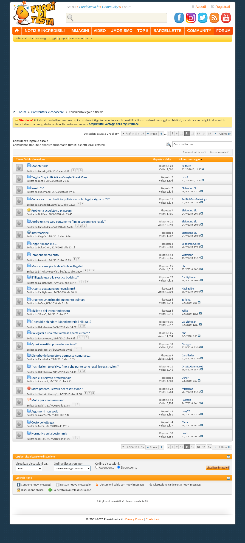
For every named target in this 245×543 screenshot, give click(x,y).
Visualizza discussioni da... (32, 464)
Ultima (225, 133)
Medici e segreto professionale (51, 378)
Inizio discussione (35, 159)
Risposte (157, 159)
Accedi (198, 7)
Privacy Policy (134, 519)
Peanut (42, 260)
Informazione (40, 233)
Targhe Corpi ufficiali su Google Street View (59, 177)
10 (181, 133)
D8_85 (41, 439)
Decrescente (127, 467)
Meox (41, 426)
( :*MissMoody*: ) (48, 271)
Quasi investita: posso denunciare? (54, 344)
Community (110, 7)
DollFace (43, 214)
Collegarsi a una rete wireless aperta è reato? (60, 333)
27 (171, 277)
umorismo (121, 30)
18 (171, 344)
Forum (22, 112)
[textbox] (202, 144)
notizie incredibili (45, 30)
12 (192, 133)
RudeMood (44, 191)
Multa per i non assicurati (48, 400)
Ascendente (104, 467)
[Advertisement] (122, 77)
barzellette (167, 30)
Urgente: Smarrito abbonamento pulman (58, 300)
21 (171, 221)
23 (171, 166)
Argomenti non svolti (45, 411)
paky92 (42, 415)
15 (209, 133)
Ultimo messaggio (191, 159)
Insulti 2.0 (37, 188)
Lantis (41, 180)
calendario (76, 38)
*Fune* (42, 314)
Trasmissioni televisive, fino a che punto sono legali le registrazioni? (75, 367)
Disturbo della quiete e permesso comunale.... (61, 356)
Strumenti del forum (193, 152)
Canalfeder (44, 204)
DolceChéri (44, 247)
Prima (151, 133)
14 (203, 133)
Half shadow (45, 327)
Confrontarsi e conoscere (47, 112)
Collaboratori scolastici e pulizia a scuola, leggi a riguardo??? (70, 199)
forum (223, 30)
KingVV (42, 236)
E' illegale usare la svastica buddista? (55, 277)
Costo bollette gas (43, 422)
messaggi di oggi (46, 38)
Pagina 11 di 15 (135, 133)
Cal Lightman (45, 282)
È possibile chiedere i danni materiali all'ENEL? (61, 322)
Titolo (19, 159)
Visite (168, 159)
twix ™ (41, 405)
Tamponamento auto (45, 255)
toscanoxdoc (45, 338)
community (199, 30)
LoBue (41, 303)
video (100, 30)
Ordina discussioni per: (69, 464)
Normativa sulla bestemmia (49, 433)
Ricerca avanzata (218, 152)
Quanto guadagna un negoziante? (53, 289)
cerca (89, 38)
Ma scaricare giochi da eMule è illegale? (57, 266)
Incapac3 (43, 381)
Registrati (220, 7)
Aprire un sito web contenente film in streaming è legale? (68, 222)
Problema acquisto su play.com (51, 211)
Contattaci (152, 519)
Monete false (40, 166)
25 (171, 266)
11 (187, 133)
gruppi (63, 38)
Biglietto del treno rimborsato (50, 311)
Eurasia (42, 171)
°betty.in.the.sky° (47, 394)
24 (171, 388)
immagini (79, 30)
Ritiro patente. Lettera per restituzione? (57, 389)
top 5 (143, 30)
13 (198, 133)
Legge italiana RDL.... (44, 244)
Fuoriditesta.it (89, 7)
